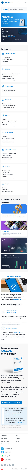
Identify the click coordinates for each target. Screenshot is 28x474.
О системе (4, 435)
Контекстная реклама (7, 174)
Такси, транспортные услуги (9, 90)
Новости (17, 441)
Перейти (6, 250)
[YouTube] (10, 465)
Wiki (16, 435)
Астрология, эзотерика (8, 141)
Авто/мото (4, 124)
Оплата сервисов (10, 53)
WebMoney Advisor (18, 332)
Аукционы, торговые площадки (9, 121)
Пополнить (6, 402)
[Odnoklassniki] (7, 465)
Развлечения (9, 132)
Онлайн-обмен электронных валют (10, 73)
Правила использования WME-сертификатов (11, 427)
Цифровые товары (10, 149)
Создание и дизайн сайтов (8, 105)
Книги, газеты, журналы (8, 138)
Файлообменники (6, 155)
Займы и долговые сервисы (8, 78)
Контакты (4, 438)
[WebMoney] (2, 2)
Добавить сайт (7, 39)
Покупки (7, 115)
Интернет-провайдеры (8, 59)
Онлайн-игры (5, 136)
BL (7, 318)
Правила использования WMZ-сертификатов (11, 425)
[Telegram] (13, 465)
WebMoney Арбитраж (19, 299)
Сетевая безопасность (8, 107)
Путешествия (9, 86)
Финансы (7, 69)
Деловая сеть (5, 441)
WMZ (3, 350)
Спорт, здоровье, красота (8, 123)
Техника (4, 119)
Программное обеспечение (9, 153)
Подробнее (17, 40)
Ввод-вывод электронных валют (10, 75)
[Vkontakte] (2, 465)
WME (9, 350)
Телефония (5, 61)
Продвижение (5, 172)
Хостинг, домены (6, 103)
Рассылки (4, 176)
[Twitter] (5, 465)
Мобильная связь (6, 57)
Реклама (7, 167)
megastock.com (14, 414)
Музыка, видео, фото (7, 157)
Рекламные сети (6, 170)
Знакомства (5, 140)
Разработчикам (5, 444)
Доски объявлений (6, 159)
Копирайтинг (5, 189)
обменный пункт (11, 36)
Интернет (8, 100)
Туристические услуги (7, 92)
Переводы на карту (7, 76)
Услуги (7, 184)
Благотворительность (7, 191)
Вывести (17, 402)
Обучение (4, 188)
